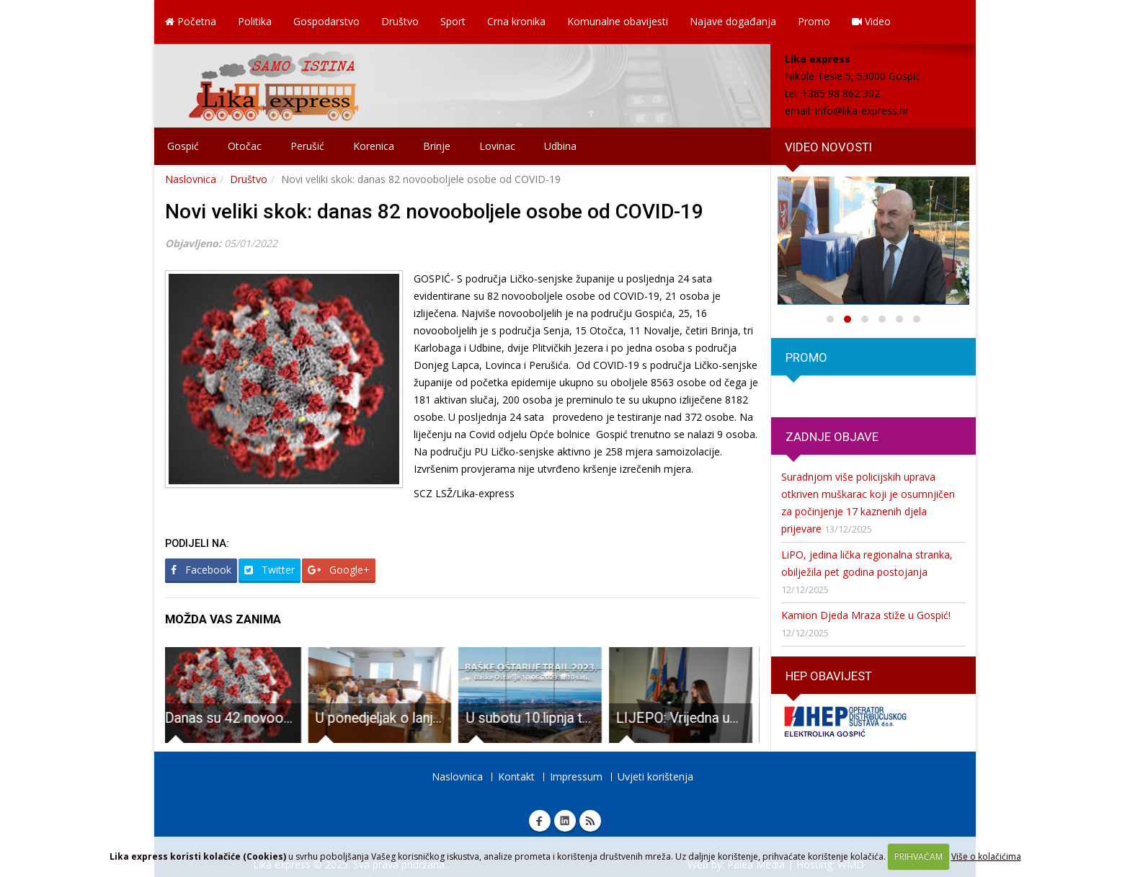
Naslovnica (190, 179)
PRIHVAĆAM (918, 856)
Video (871, 21)
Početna (190, 21)
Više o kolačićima (986, 856)
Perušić (307, 146)
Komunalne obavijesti (617, 21)
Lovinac (497, 146)
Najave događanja (733, 21)
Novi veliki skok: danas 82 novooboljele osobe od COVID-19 (434, 211)
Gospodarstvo (326, 21)
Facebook (201, 569)
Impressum (576, 776)
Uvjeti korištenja (655, 776)
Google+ (339, 569)
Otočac (245, 146)
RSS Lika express (590, 821)
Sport (453, 21)
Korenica (373, 146)
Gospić (183, 146)
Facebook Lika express (540, 821)
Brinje (436, 146)
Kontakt (516, 776)
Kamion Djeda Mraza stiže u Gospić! (866, 615)
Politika (255, 21)
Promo (814, 21)
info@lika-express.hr (862, 110)
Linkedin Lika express (565, 821)
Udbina (560, 146)
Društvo (400, 21)
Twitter (269, 569)
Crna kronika (516, 21)
